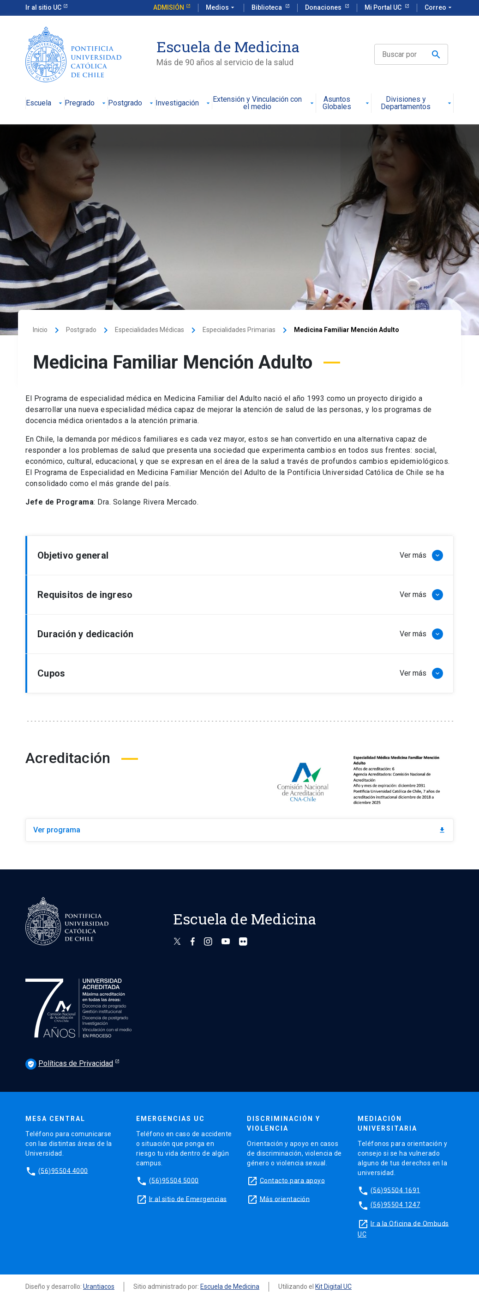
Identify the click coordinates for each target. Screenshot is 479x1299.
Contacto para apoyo (292, 1180)
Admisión (168, 7)
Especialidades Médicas (149, 329)
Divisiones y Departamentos (417, 103)
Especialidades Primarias (239, 329)
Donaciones (324, 7)
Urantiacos (98, 1286)
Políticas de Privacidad (69, 1064)
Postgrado (131, 103)
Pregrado (86, 103)
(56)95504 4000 (63, 1170)
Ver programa (239, 829)
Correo (439, 8)
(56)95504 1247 (395, 1204)
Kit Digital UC (333, 1286)
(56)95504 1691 (395, 1190)
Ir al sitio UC (43, 7)
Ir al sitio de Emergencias (188, 1198)
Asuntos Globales (347, 103)
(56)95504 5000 (174, 1180)
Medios (221, 8)
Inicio (40, 329)
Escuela (45, 103)
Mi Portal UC (384, 7)
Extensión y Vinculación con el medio (264, 103)
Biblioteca (267, 7)
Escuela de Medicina (229, 1286)
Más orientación (285, 1198)
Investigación (184, 103)
